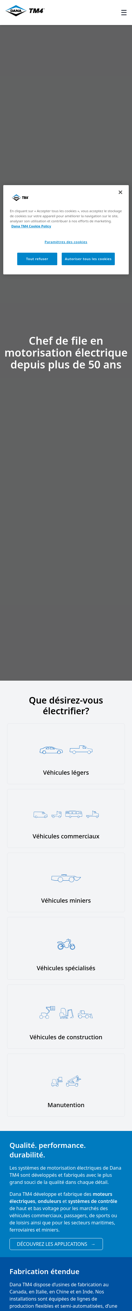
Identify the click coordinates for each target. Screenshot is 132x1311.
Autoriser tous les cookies (88, 259)
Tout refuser (37, 259)
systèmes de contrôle (92, 1201)
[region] (66, 229)
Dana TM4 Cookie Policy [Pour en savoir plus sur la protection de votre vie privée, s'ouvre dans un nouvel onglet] (31, 226)
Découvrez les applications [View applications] (56, 1244)
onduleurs (49, 1201)
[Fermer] (120, 192)
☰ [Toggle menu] (124, 12)
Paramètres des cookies (66, 242)
